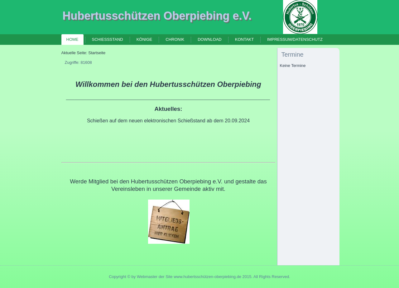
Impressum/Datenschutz (295, 39)
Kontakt (244, 39)
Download (210, 39)
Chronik (175, 39)
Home (72, 39)
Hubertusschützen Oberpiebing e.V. (157, 15)
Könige (144, 39)
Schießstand (107, 39)
